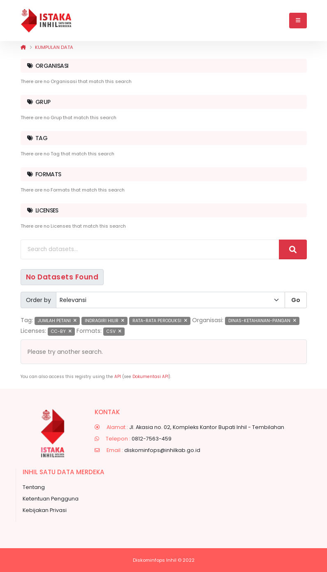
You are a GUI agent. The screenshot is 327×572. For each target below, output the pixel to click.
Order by (38, 300)
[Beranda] (23, 47)
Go (295, 300)
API (117, 376)
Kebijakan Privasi (45, 510)
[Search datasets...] (150, 249)
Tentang (34, 487)
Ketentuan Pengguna (51, 498)
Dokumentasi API (150, 376)
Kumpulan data (54, 47)
